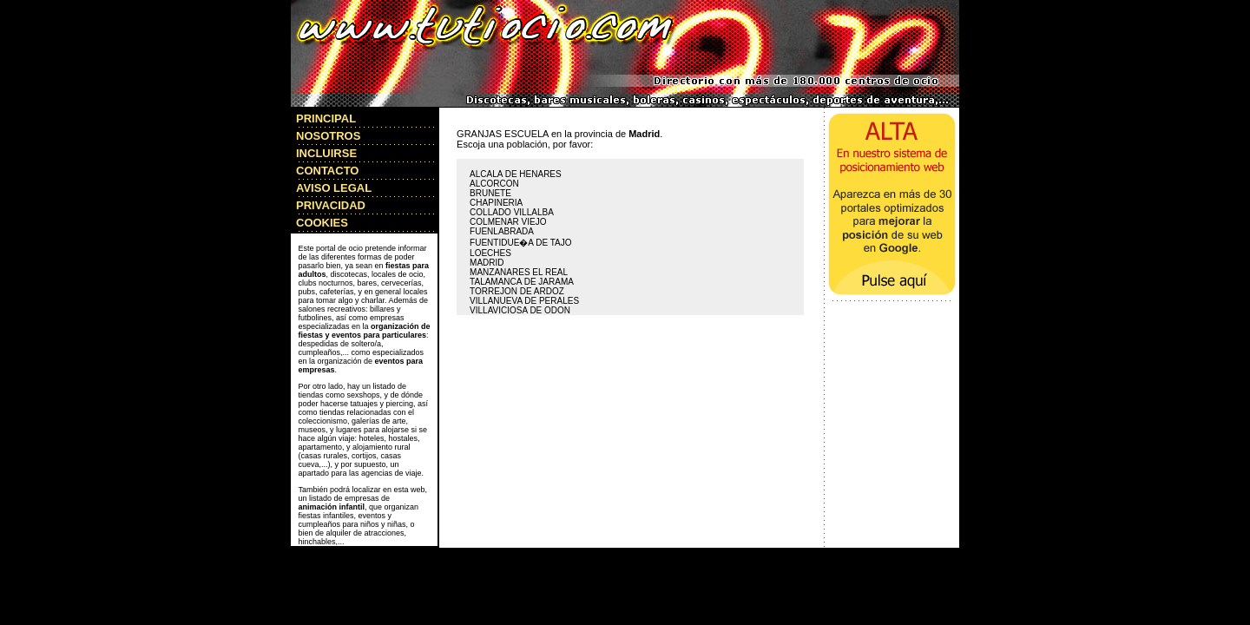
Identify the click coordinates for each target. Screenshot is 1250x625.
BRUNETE (490, 193)
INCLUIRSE (326, 153)
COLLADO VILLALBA (512, 212)
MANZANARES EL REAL (519, 272)
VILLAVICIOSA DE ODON (520, 310)
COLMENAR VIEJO (508, 222)
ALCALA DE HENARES (516, 174)
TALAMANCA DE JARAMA (522, 281)
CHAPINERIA (496, 202)
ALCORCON (494, 183)
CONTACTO (327, 170)
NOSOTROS (328, 135)
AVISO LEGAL (334, 187)
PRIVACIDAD (330, 205)
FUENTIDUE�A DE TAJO (520, 242)
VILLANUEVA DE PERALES (524, 301)
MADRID (486, 262)
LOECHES (490, 253)
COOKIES (322, 222)
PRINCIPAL (326, 118)
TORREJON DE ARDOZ (517, 291)
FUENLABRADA (502, 231)
